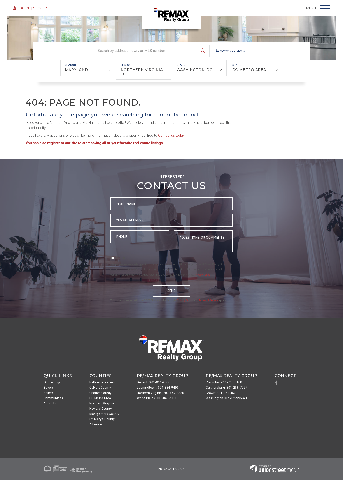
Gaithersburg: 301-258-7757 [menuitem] (226, 387)
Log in (23, 8)
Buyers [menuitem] (49, 387)
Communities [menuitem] (53, 398)
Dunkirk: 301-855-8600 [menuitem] (153, 382)
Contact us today (171, 135)
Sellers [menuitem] (49, 393)
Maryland (76, 70)
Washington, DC (194, 70)
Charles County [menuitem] (100, 393)
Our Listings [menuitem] (52, 382)
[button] (203, 51)
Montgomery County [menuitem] (104, 414)
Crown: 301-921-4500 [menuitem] (222, 393)
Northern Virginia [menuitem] (101, 403)
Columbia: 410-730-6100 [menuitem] (224, 382)
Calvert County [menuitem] (100, 387)
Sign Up (40, 8)
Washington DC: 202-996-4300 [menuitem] (228, 398)
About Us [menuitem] (50, 403)
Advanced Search (234, 50)
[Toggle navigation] (325, 8)
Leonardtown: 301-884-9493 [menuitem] (158, 387)
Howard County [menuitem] (100, 408)
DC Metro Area (249, 70)
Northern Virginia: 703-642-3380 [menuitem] (160, 393)
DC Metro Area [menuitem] (100, 398)
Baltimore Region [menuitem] (102, 382)
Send (171, 291)
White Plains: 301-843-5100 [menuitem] (157, 398)
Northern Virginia (142, 70)
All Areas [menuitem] (96, 424)
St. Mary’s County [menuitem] (102, 419)
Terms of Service (208, 300)
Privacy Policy (202, 274)
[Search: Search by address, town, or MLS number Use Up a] (150, 51)
